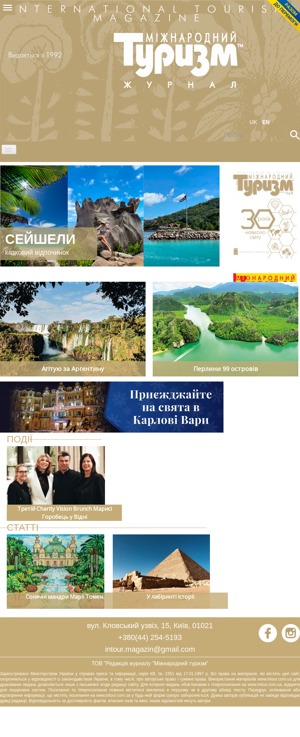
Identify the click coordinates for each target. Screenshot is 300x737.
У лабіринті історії (170, 596)
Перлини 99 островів (225, 369)
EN (266, 122)
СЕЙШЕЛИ (40, 239)
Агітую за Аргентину (73, 369)
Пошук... (219, 130)
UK (254, 122)
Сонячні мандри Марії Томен (64, 596)
